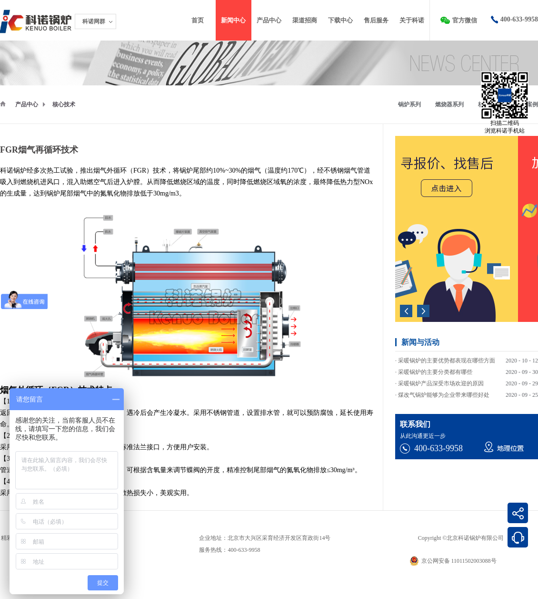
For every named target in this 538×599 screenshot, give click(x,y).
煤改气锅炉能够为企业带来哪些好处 (443, 396)
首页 (197, 20)
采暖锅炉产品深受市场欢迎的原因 (441, 385)
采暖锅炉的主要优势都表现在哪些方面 (446, 362)
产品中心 (26, 104)
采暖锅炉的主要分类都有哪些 (435, 373)
